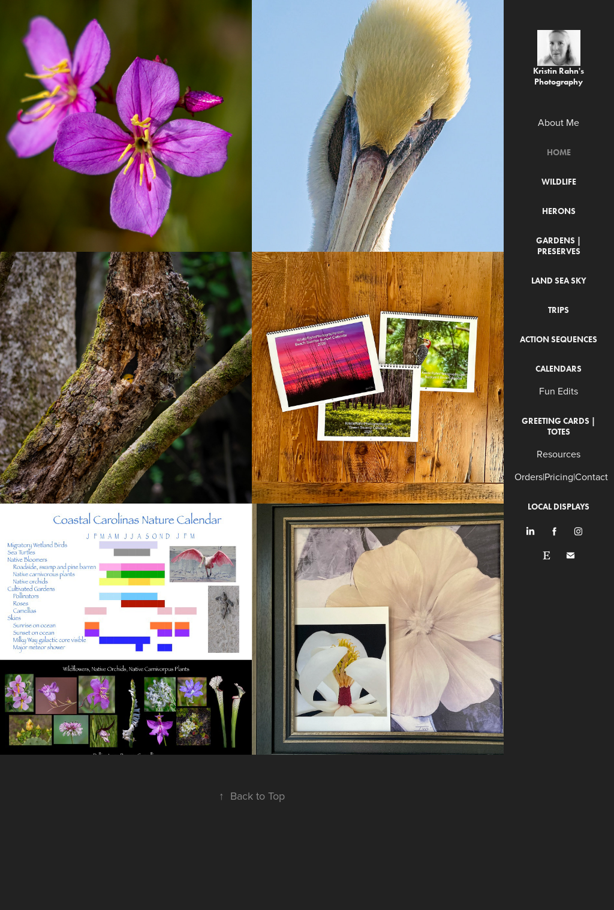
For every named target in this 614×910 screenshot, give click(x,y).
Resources (558, 453)
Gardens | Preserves (558, 246)
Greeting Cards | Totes (558, 426)
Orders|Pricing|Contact (561, 476)
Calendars (558, 369)
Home (559, 152)
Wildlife (558, 182)
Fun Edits (558, 390)
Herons (559, 211)
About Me (558, 122)
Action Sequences (558, 340)
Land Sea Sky (558, 281)
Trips (558, 310)
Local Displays (558, 507)
